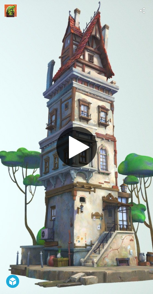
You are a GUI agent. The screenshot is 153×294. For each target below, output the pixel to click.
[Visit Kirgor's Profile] (10, 10)
